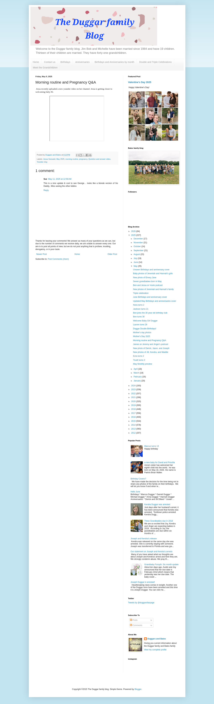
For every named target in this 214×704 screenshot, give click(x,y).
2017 (133, 413)
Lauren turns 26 (140, 324)
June (136, 262)
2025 (133, 235)
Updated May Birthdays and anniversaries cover (154, 301)
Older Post (112, 254)
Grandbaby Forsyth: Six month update (161, 564)
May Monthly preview (142, 364)
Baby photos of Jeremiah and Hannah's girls (153, 273)
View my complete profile (155, 650)
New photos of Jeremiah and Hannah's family (153, 289)
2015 (133, 421)
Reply (46, 190)
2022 (133, 393)
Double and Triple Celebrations (155, 62)
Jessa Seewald (49, 159)
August (137, 254)
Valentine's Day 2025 (139, 82)
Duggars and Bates (156, 639)
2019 (133, 405)
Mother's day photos (142, 332)
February (138, 377)
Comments (136, 625)
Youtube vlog (42, 162)
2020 (133, 401)
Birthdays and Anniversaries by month (114, 62)
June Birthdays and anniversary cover (150, 297)
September (139, 250)
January (137, 381)
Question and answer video (99, 159)
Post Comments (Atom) (58, 259)
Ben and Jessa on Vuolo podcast (147, 285)
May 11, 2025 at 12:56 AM (59, 179)
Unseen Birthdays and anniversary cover (151, 269)
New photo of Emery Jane (144, 277)
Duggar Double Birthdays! (144, 328)
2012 (133, 433)
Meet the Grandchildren (45, 67)
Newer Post (41, 254)
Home (36, 62)
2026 (133, 231)
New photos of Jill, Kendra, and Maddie (150, 352)
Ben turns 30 (138, 317)
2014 (133, 425)
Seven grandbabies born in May (147, 281)
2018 (133, 409)
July (136, 258)
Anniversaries (82, 62)
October (137, 246)
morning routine (71, 159)
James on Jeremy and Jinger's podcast (150, 344)
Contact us (49, 62)
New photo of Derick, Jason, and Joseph (151, 348)
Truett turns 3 (139, 360)
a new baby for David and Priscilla (159, 462)
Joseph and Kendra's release (144, 538)
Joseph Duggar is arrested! (143, 582)
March (137, 373)
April (136, 369)
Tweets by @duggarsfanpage (141, 602)
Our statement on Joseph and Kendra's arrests (151, 551)
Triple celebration (141, 293)
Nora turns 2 (138, 305)
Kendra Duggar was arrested (157, 504)
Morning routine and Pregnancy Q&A (149, 340)
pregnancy (83, 159)
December (138, 239)
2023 (133, 389)
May (136, 266)
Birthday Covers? (138, 479)
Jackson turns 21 (140, 309)
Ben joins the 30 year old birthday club (150, 313)
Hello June (135, 492)
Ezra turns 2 (138, 356)
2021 (133, 397)
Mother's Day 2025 (141, 336)
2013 (133, 429)
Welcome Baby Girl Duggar (145, 321)
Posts (134, 620)
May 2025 (60, 159)
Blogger (138, 689)
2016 (133, 417)
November (138, 242)
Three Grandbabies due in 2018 (158, 521)
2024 (133, 385)
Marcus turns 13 (151, 446)
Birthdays (65, 62)
